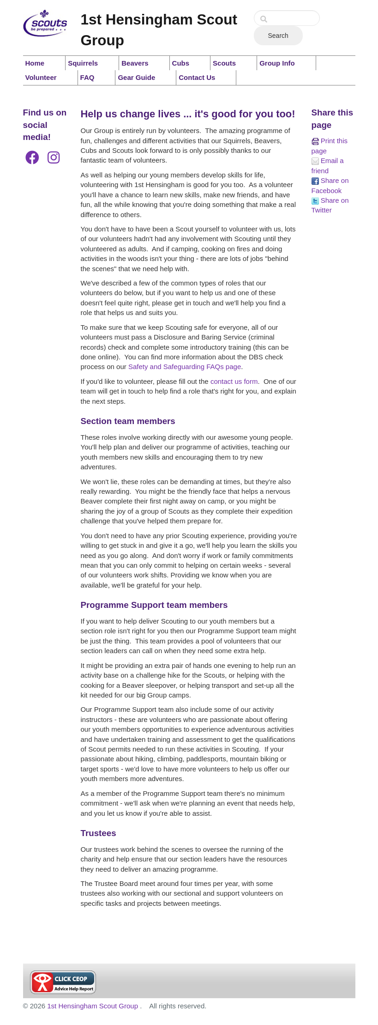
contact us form (234, 381)
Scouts (224, 63)
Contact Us (197, 77)
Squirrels (83, 63)
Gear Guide (136, 77)
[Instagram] (54, 157)
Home (35, 63)
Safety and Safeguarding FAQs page (184, 366)
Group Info (277, 63)
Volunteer (41, 77)
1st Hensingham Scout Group (93, 1006)
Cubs (181, 63)
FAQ (87, 77)
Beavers (134, 63)
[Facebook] (32, 157)
